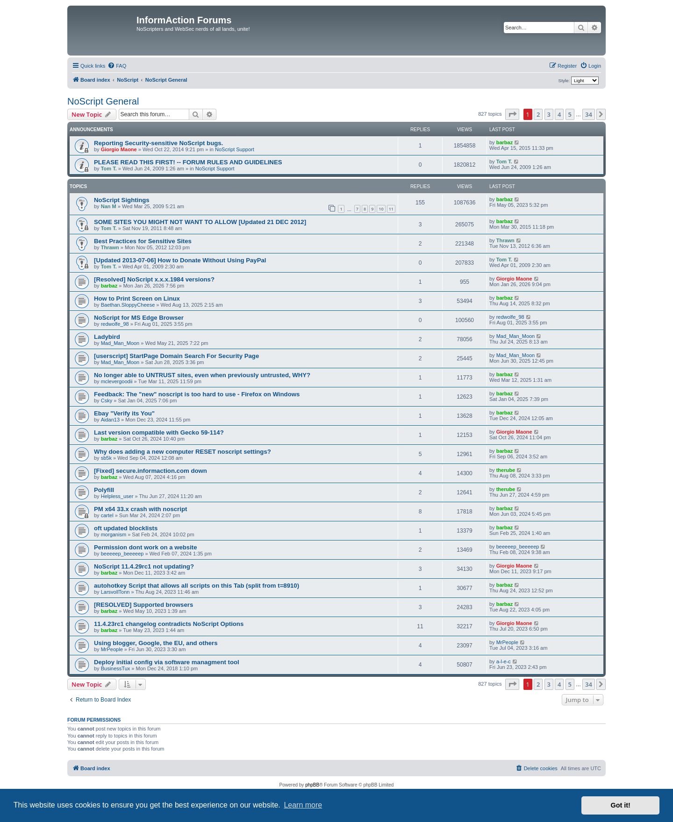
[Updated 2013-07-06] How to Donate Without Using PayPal (180, 260)
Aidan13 (110, 419)
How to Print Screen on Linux (137, 298)
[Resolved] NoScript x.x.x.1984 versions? (154, 279)
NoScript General (103, 101)
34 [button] (588, 114)
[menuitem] (116, 65)
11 (391, 209)
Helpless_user (117, 496)
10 (381, 209)
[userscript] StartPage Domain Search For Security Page (176, 355)
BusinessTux (115, 668)
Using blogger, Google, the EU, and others (156, 642)
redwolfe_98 (115, 324)
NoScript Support (234, 149)
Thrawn (110, 247)
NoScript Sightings (122, 200)
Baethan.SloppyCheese (128, 305)
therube (505, 470)
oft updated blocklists (126, 528)
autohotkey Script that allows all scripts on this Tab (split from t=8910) (196, 585)
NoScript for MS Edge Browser (139, 317)
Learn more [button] (303, 805)
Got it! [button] (620, 805)
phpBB (312, 784)
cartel (107, 515)
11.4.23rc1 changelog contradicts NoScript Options (168, 623)
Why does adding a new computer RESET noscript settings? (182, 451)
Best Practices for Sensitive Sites (143, 241)
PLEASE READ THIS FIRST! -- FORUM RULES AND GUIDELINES (188, 162)
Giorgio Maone (119, 149)
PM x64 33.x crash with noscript (140, 509)
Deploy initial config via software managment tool (166, 662)
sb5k (106, 458)
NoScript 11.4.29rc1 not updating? (144, 566)
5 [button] (570, 114)
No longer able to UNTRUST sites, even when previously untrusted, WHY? (202, 375)
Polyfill (104, 489)
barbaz (504, 142)
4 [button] (559, 114)
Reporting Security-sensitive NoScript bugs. (158, 143)
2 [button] (538, 114)
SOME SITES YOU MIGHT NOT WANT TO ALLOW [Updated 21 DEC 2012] (200, 221)
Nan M (108, 206)
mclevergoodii (117, 381)
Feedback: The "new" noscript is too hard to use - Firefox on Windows (197, 394)
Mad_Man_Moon (120, 343)
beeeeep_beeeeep (122, 553)
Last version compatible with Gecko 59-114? (159, 432)
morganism (113, 534)
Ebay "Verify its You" (124, 413)
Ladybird (107, 336)
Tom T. (109, 168)
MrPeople (112, 649)
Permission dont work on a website (145, 547)
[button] (512, 114)
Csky (106, 400)
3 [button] (549, 114)
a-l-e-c (503, 661)
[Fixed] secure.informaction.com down (150, 470)
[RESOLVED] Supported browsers (143, 604)
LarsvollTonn (115, 592)
